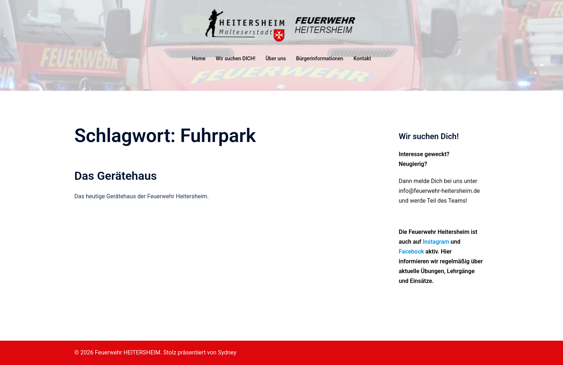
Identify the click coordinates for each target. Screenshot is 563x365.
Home (199, 58)
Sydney (227, 352)
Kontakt (362, 58)
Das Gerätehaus (116, 176)
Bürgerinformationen (319, 58)
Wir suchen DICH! (236, 58)
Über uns (276, 58)
